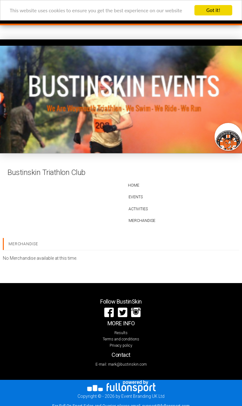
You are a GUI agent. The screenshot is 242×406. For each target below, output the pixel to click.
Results (121, 333)
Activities (138, 209)
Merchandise (142, 220)
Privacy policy (121, 345)
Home (133, 185)
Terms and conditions (121, 339)
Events (136, 197)
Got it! (213, 10)
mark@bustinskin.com (127, 364)
